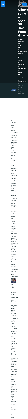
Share (14, 90)
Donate (24, 4)
